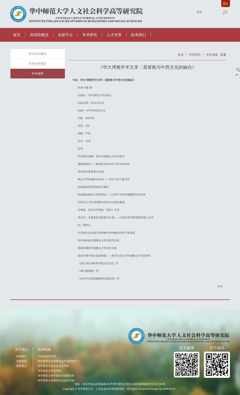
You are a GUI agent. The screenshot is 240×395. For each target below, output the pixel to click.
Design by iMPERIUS (162, 388)
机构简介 (21, 356)
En (225, 3)
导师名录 (21, 361)
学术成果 (38, 73)
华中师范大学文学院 (49, 370)
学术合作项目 (37, 63)
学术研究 (89, 35)
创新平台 (65, 35)
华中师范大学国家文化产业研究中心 (58, 361)
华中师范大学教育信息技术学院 (56, 380)
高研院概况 (39, 35)
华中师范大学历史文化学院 (53, 365)
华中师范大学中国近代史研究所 (56, 375)
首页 (16, 35)
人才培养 (114, 35)
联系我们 (138, 35)
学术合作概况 (37, 53)
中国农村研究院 (47, 356)
